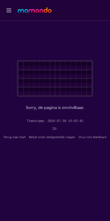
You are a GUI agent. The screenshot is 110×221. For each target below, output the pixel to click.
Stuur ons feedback (92, 137)
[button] (9, 10)
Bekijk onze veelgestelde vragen (52, 137)
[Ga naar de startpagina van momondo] (35, 10)
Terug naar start (14, 137)
